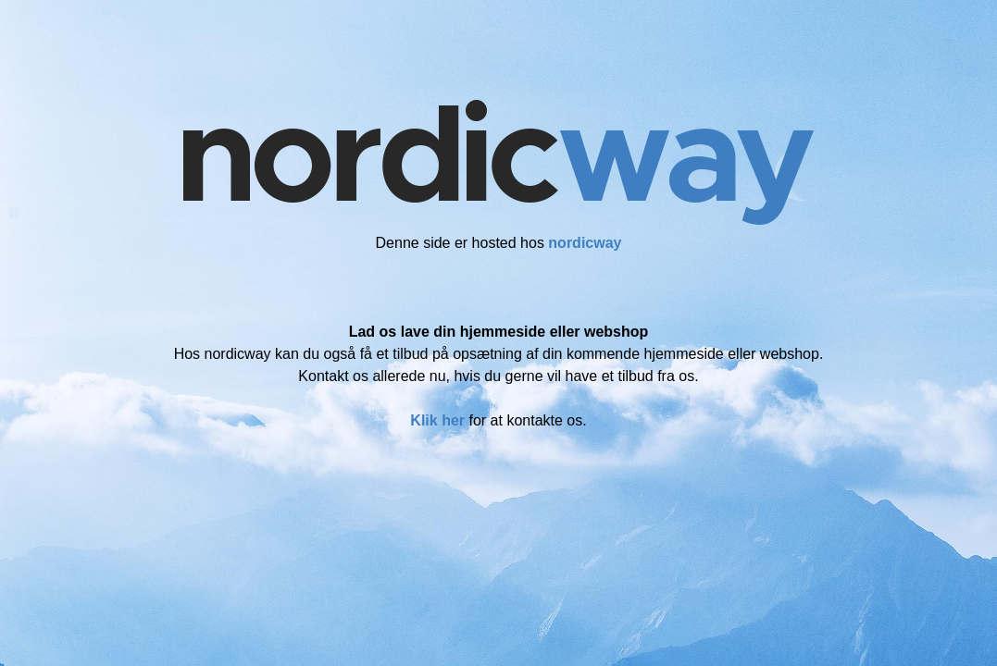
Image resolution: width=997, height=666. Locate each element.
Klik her (437, 420)
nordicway (584, 243)
